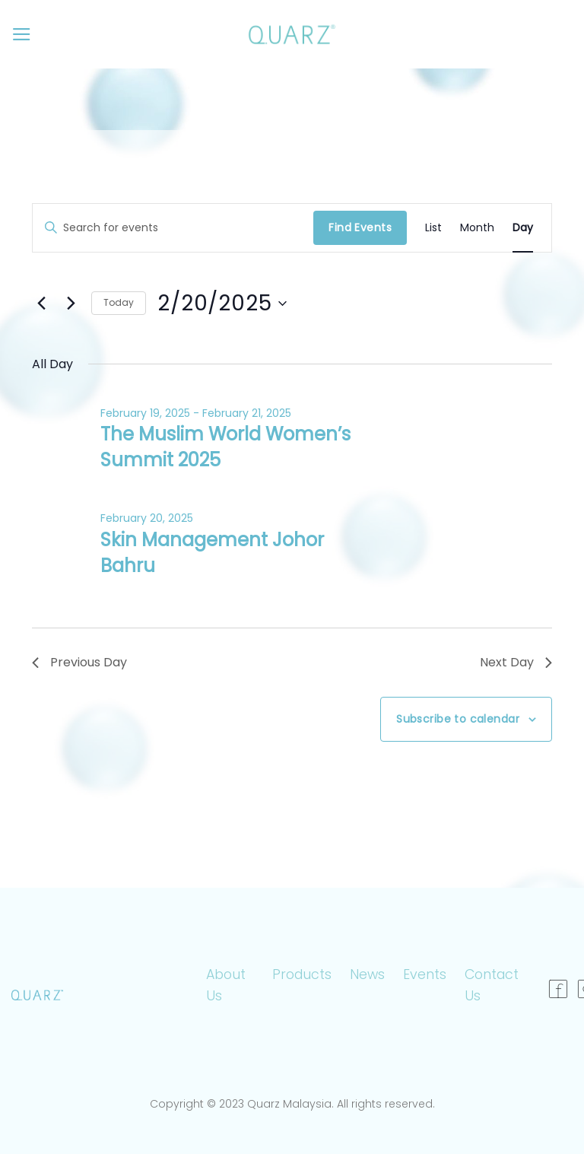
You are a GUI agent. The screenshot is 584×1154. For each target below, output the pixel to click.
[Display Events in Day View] (523, 228)
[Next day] (71, 303)
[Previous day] (41, 303)
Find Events (360, 227)
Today (118, 302)
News (367, 974)
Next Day (516, 662)
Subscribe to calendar (457, 718)
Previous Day (79, 662)
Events (424, 974)
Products (302, 974)
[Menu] (21, 34)
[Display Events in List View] (433, 228)
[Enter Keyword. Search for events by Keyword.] (173, 228)
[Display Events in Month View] (477, 228)
